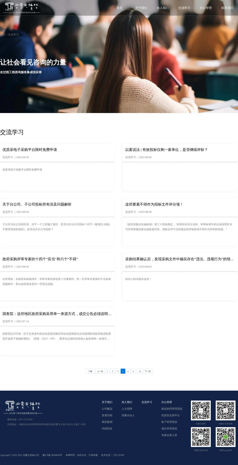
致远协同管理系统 (171, 408)
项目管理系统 (169, 428)
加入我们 (163, 8)
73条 (90, 371)
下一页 (148, 371)
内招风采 (107, 428)
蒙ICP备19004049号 (52, 455)
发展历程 (107, 415)
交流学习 (184, 8)
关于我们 (141, 8)
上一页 (100, 371)
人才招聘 (127, 408)
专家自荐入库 (169, 435)
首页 (120, 8)
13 (140, 371)
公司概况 (107, 408)
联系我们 (227, 8)
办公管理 (206, 8)
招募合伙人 (128, 415)
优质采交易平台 (170, 415)
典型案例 (107, 422)
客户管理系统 (169, 422)
